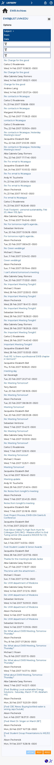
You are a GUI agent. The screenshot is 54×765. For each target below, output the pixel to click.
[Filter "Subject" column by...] (27, 44)
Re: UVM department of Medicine (21, 583)
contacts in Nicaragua (15, 120)
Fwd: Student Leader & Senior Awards (23, 547)
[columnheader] (27, 31)
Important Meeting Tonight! (18, 344)
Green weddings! (12, 260)
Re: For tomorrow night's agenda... (21, 224)
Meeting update (12, 479)
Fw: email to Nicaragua (15, 197)
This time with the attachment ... (20, 571)
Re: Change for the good (16, 60)
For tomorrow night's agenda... (19, 236)
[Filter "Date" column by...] (27, 55)
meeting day (10, 371)
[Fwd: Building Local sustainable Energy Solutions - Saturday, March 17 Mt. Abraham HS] (26, 692)
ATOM (30, 752)
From (6, 35)
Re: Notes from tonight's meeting (21, 491)
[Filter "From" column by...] (27, 50)
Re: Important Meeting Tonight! (20, 284)
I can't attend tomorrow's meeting (21, 272)
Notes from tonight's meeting (19, 503)
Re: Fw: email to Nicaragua (17, 161)
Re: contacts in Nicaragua (17, 96)
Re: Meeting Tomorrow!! (16, 383)
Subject (8, 31)
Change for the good (14, 84)
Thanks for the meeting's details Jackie (23, 559)
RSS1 (39, 752)
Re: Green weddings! (14, 248)
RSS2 (47, 752)
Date (6, 39)
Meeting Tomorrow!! (14, 407)
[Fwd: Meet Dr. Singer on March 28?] (22, 721)
